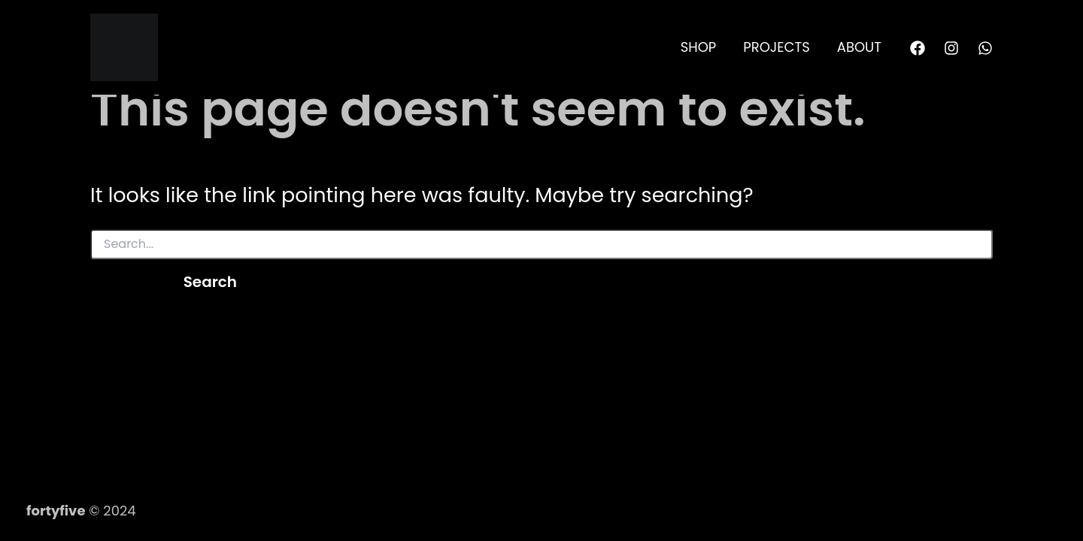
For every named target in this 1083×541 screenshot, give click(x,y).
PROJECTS (776, 47)
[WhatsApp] (985, 48)
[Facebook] (917, 48)
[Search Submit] (120, 281)
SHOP (699, 47)
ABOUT (859, 47)
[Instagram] (951, 48)
